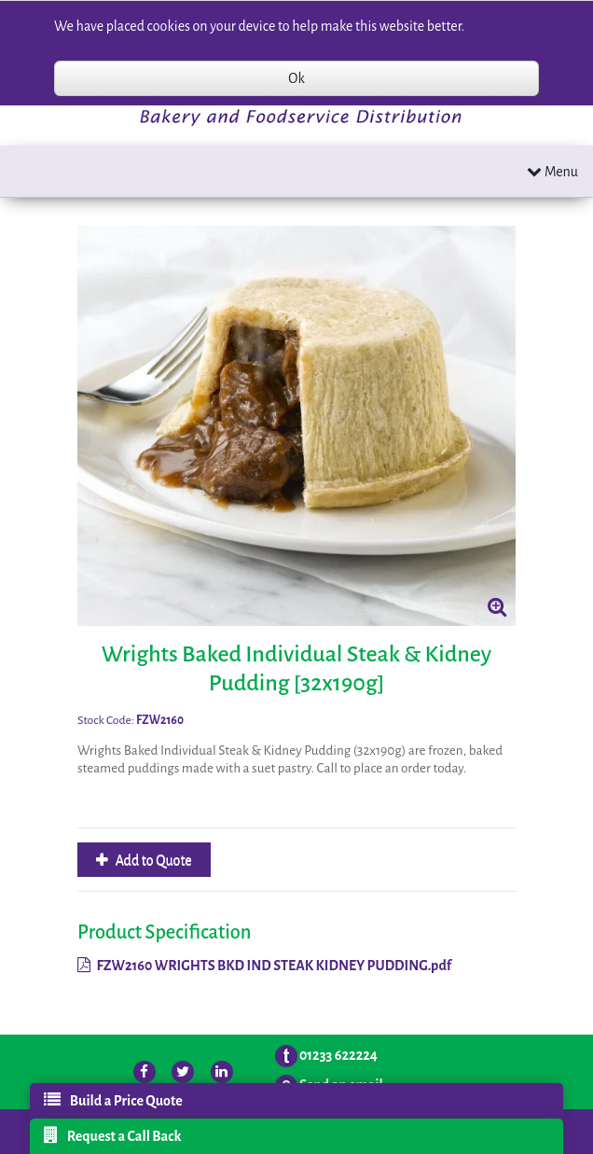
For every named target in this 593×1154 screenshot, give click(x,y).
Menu (552, 171)
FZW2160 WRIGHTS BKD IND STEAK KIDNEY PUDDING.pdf (264, 965)
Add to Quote (152, 860)
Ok (296, 78)
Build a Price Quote (113, 1099)
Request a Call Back (113, 1135)
